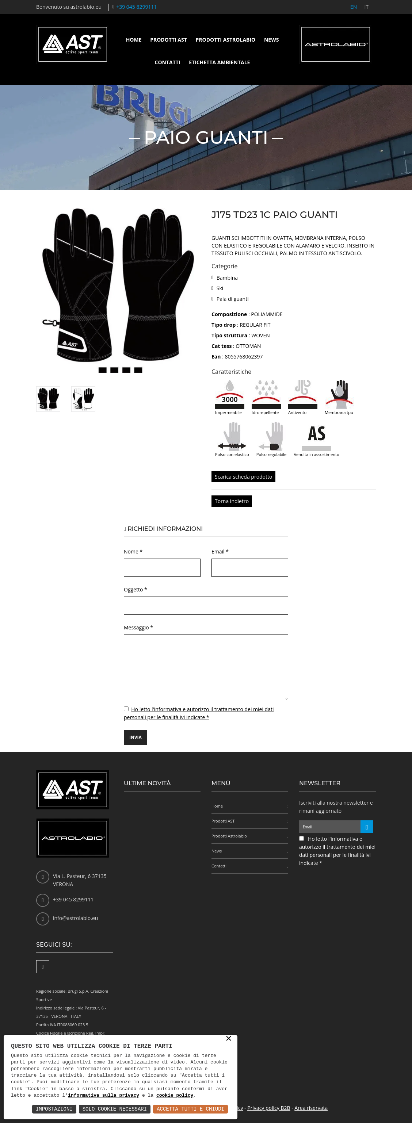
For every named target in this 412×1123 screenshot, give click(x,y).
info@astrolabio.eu (75, 918)
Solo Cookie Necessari (115, 1108)
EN (353, 6)
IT (366, 6)
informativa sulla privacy (103, 1095)
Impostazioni (54, 1108)
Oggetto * (135, 589)
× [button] (228, 1039)
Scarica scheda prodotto (243, 476)
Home (134, 39)
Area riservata (311, 1107)
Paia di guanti (233, 298)
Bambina (227, 277)
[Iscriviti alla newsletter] (366, 826)
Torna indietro (232, 501)
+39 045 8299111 (136, 6)
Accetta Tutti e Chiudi (190, 1108)
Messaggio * (138, 627)
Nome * (133, 551)
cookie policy (174, 1095)
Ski (220, 288)
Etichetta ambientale (219, 62)
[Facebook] (42, 966)
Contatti (167, 62)
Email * (220, 551)
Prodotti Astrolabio (225, 39)
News (271, 39)
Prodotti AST (168, 39)
